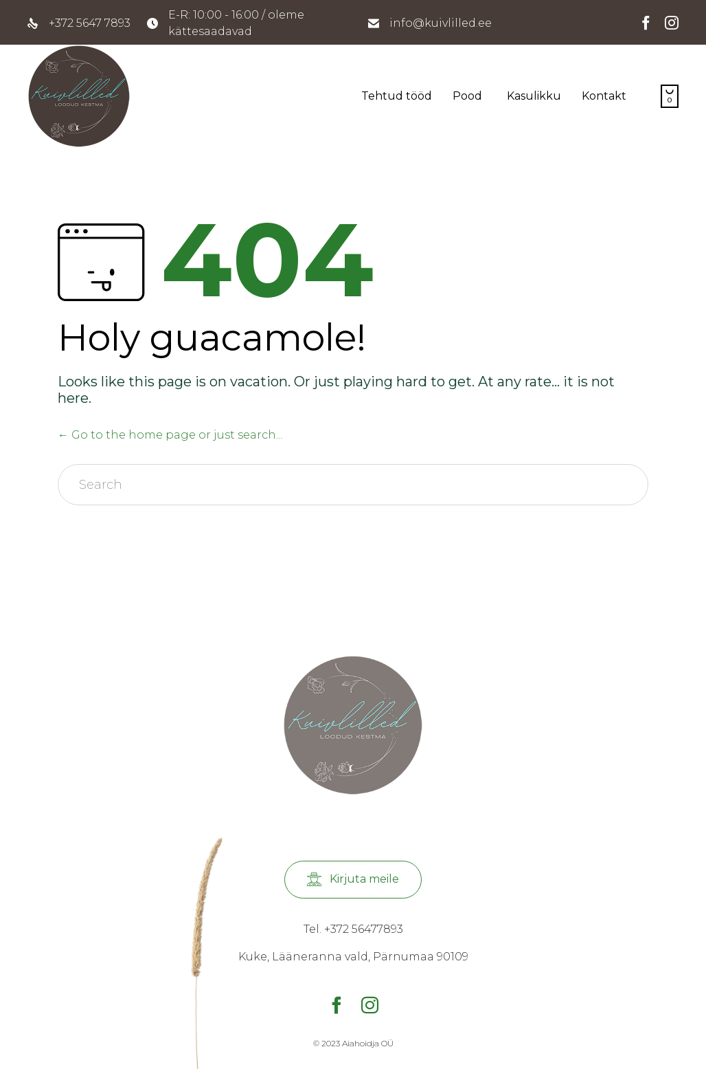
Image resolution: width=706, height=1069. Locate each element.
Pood (467, 95)
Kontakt (604, 95)
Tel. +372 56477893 (353, 929)
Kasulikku (534, 95)
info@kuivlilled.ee (440, 23)
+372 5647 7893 (89, 23)
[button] (353, 880)
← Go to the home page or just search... (170, 434)
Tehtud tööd (396, 95)
